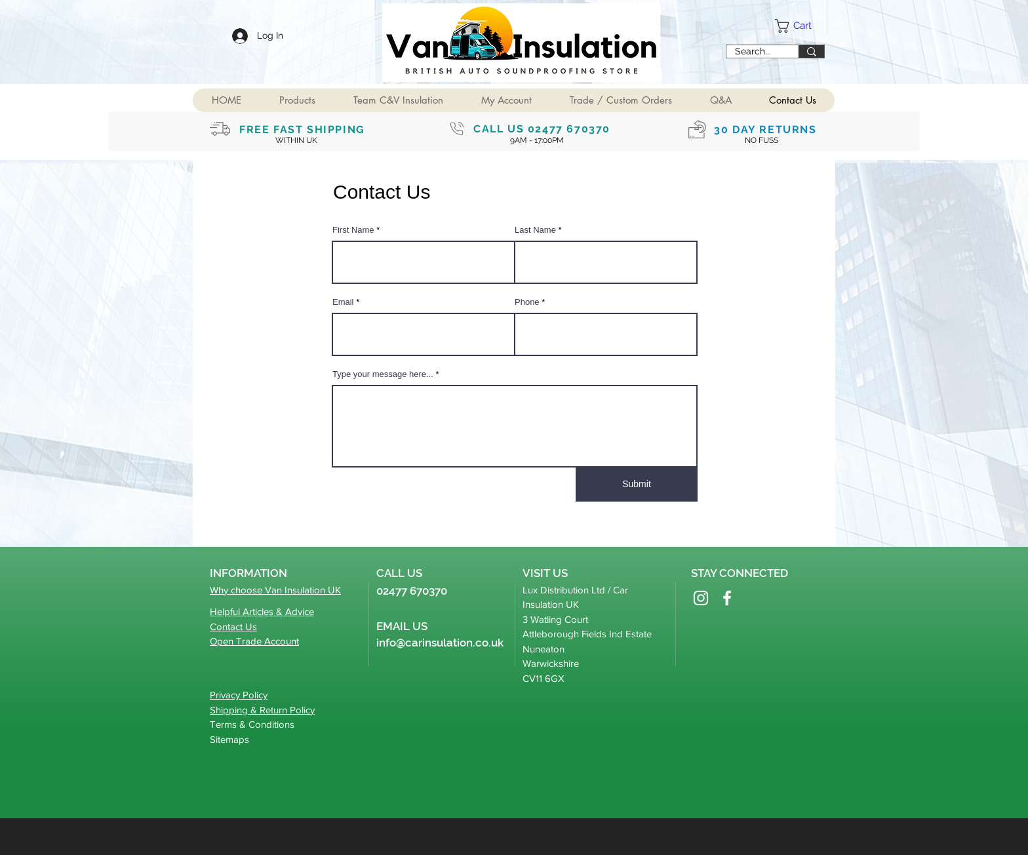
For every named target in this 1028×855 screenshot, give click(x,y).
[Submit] (637, 484)
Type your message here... (382, 374)
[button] (297, 100)
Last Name (535, 230)
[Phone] (456, 128)
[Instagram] (701, 598)
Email (343, 302)
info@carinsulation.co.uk (440, 642)
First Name (353, 230)
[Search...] (752, 52)
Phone (527, 302)
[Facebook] (727, 598)
